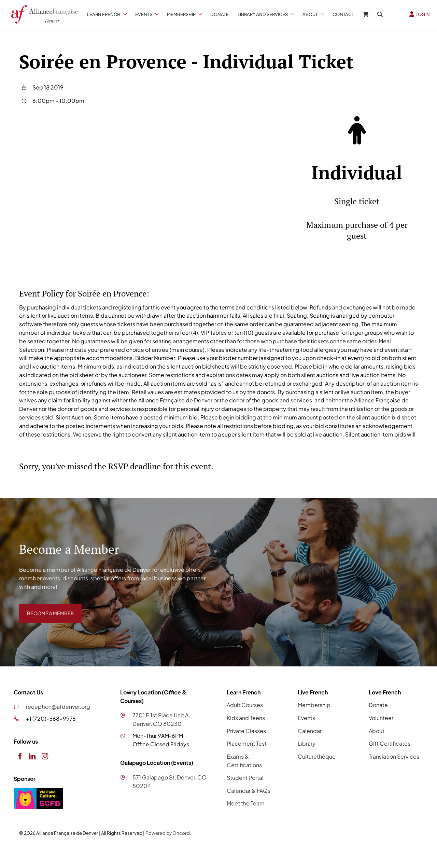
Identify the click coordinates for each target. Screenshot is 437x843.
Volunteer (381, 717)
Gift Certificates (389, 743)
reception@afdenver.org (58, 706)
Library (306, 743)
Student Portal (245, 777)
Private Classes (246, 730)
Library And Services (263, 14)
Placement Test (247, 743)
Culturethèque (317, 756)
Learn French (104, 14)
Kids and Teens (246, 717)
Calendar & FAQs (248, 790)
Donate (219, 14)
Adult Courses (245, 704)
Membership (181, 14)
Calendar (310, 730)
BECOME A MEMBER (45, 607)
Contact (343, 14)
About (310, 14)
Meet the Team (246, 803)
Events (143, 14)
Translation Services (394, 756)
